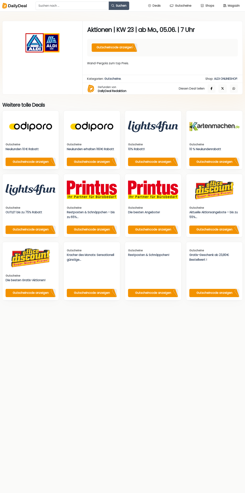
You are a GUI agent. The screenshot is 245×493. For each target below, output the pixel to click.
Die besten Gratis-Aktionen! (25, 280)
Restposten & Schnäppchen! (148, 255)
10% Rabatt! (136, 149)
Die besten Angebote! (144, 212)
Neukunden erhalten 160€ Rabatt (90, 149)
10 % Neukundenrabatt (205, 149)
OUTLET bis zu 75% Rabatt (24, 212)
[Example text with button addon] (72, 6)
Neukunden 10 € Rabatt (22, 149)
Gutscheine (112, 79)
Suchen (118, 6)
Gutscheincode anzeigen (114, 47)
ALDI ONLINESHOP (225, 79)
